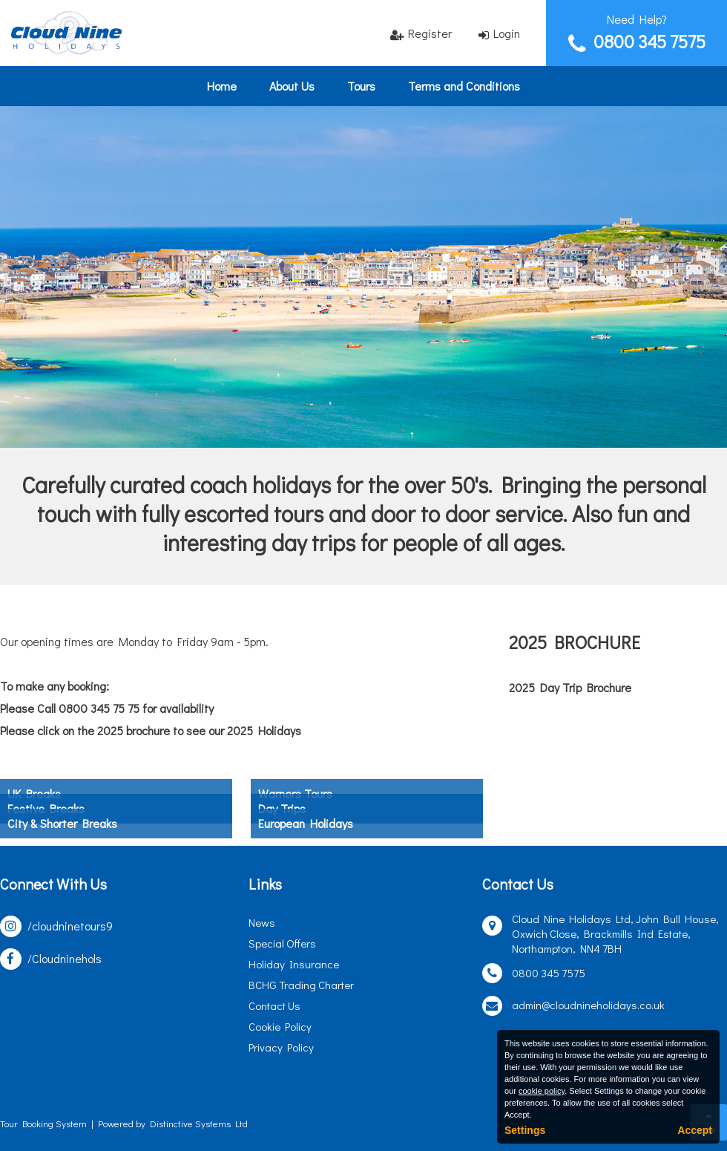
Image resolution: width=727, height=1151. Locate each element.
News (262, 922)
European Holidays (305, 823)
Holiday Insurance (294, 963)
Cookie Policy (280, 1026)
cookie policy (542, 1090)
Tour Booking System (43, 1123)
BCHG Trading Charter (301, 984)
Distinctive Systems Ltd (199, 1123)
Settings (524, 1130)
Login (506, 33)
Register (430, 33)
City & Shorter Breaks (62, 823)
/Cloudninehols (64, 958)
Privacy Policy (281, 1047)
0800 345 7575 (649, 41)
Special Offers (282, 943)
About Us (292, 86)
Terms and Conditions (464, 86)
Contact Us (274, 1005)
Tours (361, 86)
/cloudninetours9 (70, 925)
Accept (694, 1130)
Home (222, 86)
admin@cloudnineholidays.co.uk (588, 1004)
